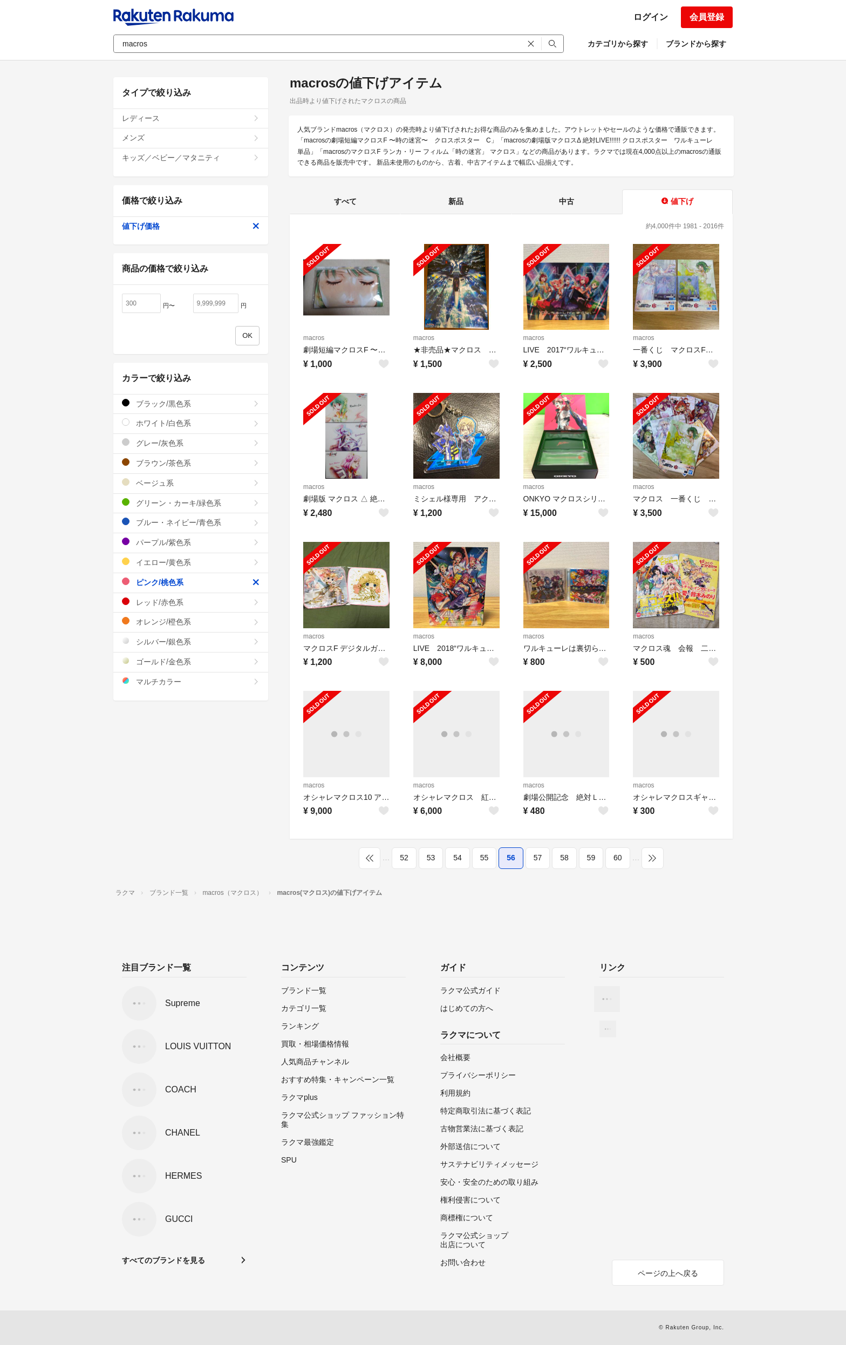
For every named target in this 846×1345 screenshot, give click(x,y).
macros (313, 338)
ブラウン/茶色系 (191, 462)
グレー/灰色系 (191, 442)
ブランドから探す (696, 43)
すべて (345, 201)
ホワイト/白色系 (191, 422)
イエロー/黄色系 (191, 562)
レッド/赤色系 (191, 602)
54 (457, 857)
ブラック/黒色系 (191, 403)
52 (404, 857)
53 (431, 857)
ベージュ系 (191, 482)
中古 (566, 201)
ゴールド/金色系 (191, 661)
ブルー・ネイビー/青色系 (191, 522)
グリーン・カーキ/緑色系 (191, 502)
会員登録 (707, 17)
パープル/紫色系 (191, 542)
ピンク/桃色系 (191, 582)
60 (617, 857)
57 (538, 857)
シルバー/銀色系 (191, 641)
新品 (455, 201)
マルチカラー (191, 681)
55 (484, 857)
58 (564, 857)
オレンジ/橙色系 (191, 621)
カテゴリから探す (618, 43)
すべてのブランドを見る (163, 1260)
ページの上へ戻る (668, 1273)
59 (591, 857)
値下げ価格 (191, 226)
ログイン (650, 17)
